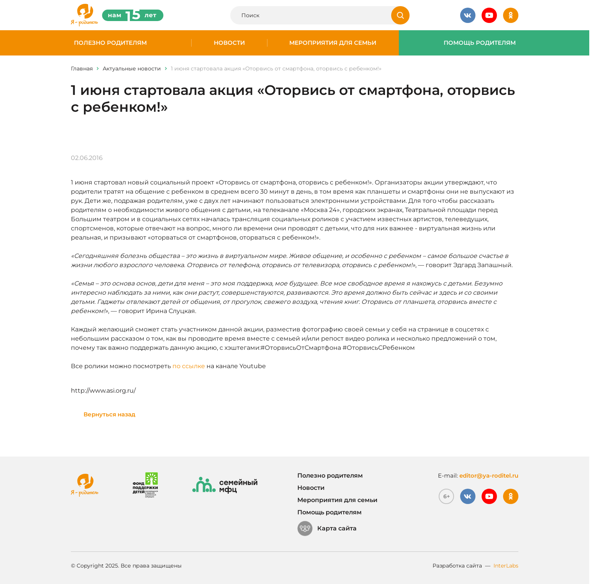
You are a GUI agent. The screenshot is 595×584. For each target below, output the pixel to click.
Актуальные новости (132, 68)
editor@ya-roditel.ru (488, 475)
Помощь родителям (480, 42)
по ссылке (188, 366)
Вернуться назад (109, 414)
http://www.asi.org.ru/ (103, 390)
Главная (82, 68)
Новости (229, 42)
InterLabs (505, 565)
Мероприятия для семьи (332, 42)
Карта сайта (327, 528)
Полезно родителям (110, 42)
